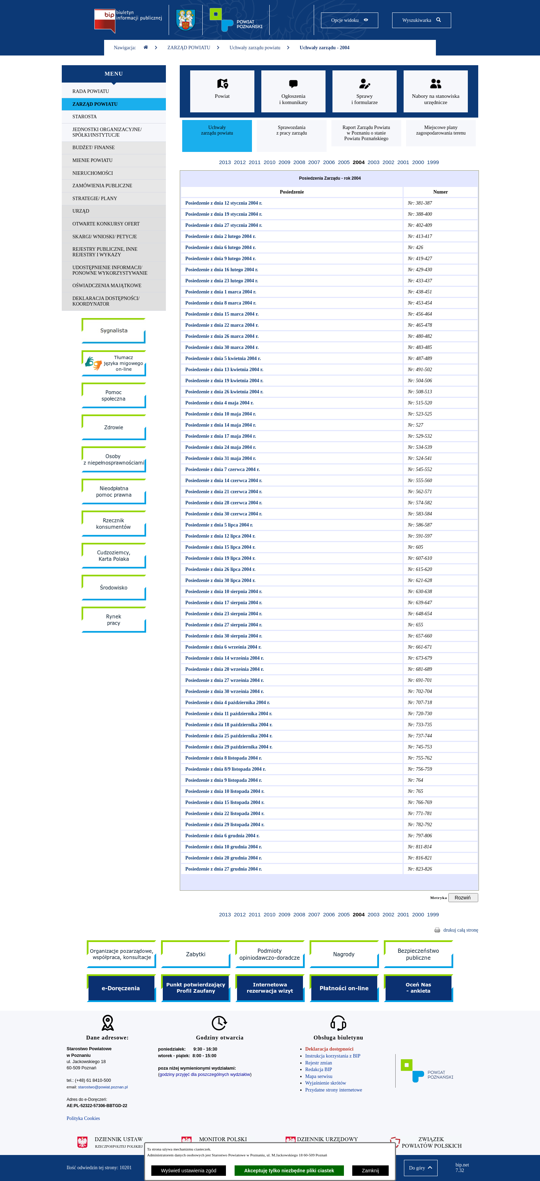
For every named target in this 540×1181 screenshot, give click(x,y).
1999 (433, 162)
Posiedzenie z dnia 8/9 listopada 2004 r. (224, 769)
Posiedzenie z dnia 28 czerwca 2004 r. (222, 502)
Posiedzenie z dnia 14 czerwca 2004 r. (222, 480)
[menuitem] (114, 91)
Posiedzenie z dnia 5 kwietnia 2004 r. (222, 358)
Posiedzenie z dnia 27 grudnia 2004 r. (222, 869)
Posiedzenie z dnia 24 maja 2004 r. (219, 447)
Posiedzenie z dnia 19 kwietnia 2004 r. (223, 380)
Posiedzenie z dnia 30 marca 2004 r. (221, 347)
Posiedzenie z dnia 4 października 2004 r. (226, 702)
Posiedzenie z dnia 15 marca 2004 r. (221, 314)
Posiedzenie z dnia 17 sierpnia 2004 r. (222, 602)
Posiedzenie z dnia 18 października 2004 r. (227, 724)
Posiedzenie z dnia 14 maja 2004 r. (219, 425)
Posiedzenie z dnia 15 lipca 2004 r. (219, 547)
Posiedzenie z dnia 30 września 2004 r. (223, 691)
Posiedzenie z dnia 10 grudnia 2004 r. (222, 846)
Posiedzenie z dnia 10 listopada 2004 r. (223, 791)
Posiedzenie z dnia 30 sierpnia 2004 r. (222, 636)
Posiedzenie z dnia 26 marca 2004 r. (221, 336)
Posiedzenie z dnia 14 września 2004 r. (223, 658)
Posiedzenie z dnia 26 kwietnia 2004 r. (223, 391)
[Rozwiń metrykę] (463, 897)
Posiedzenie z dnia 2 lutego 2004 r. (219, 236)
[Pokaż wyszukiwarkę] (421, 20)
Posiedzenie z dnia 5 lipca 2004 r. (218, 525)
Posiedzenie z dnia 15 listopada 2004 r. (223, 802)
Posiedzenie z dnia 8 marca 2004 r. (219, 303)
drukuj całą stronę (461, 930)
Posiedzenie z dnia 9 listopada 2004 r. (222, 780)
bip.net (464, 1167)
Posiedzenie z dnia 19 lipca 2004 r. (219, 558)
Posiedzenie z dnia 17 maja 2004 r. (219, 436)
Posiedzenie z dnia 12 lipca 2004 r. (219, 536)
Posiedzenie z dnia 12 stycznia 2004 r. (222, 203)
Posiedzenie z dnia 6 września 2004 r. (222, 647)
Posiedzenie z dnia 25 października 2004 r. (227, 735)
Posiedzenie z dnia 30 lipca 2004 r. (219, 580)
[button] (421, 1168)
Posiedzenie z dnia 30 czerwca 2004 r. (222, 513)
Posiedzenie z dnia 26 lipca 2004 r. (219, 569)
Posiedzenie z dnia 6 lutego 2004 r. (219, 247)
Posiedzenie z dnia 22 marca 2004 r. (221, 325)
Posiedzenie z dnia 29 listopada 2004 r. (223, 824)
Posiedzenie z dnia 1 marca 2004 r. (219, 291)
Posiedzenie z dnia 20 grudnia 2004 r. (222, 858)
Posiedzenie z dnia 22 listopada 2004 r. (223, 813)
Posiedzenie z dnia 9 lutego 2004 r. (219, 258)
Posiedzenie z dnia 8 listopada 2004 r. (222, 758)
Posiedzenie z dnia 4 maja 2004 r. (218, 402)
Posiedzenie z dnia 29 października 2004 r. (227, 747)
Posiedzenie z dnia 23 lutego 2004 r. (220, 280)
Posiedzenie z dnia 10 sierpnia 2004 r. (222, 591)
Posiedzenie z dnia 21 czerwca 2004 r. (222, 491)
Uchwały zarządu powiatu (260, 47)
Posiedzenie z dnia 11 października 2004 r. (227, 713)
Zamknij (370, 1170)
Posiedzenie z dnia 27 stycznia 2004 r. (222, 225)
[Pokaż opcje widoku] (349, 20)
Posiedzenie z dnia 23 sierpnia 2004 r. (222, 613)
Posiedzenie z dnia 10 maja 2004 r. (219, 414)
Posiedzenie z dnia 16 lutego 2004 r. (220, 269)
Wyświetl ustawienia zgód (188, 1170)
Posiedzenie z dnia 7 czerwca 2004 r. (221, 469)
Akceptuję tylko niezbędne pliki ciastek (289, 1170)
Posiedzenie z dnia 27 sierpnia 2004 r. (222, 624)
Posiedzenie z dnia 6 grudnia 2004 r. (221, 835)
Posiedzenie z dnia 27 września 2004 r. (223, 680)
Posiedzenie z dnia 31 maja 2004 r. (219, 458)
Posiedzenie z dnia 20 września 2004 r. (223, 669)
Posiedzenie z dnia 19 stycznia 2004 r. (222, 214)
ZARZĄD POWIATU (194, 47)
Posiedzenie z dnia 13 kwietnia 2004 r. (223, 369)
